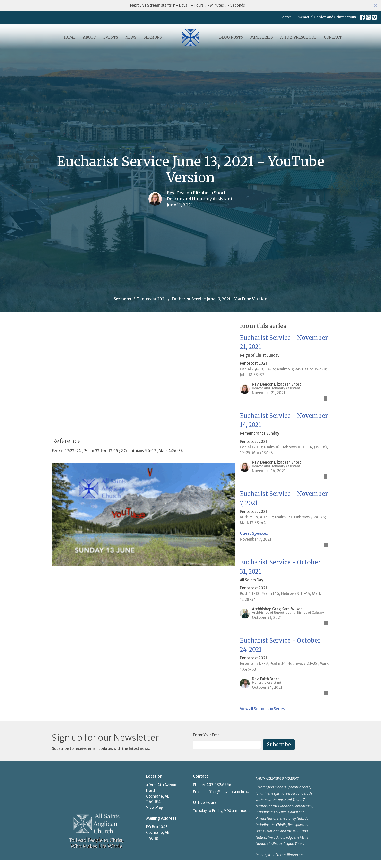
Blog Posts (231, 37)
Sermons (153, 37)
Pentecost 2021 (151, 298)
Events (110, 37)
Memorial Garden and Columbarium (327, 17)
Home (70, 37)
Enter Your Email (207, 735)
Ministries (261, 37)
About (89, 37)
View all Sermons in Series (262, 708)
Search (286, 17)
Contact (333, 37)
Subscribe (279, 744)
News (130, 37)
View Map (154, 807)
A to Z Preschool (298, 37)
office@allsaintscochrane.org (228, 792)
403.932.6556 (218, 785)
